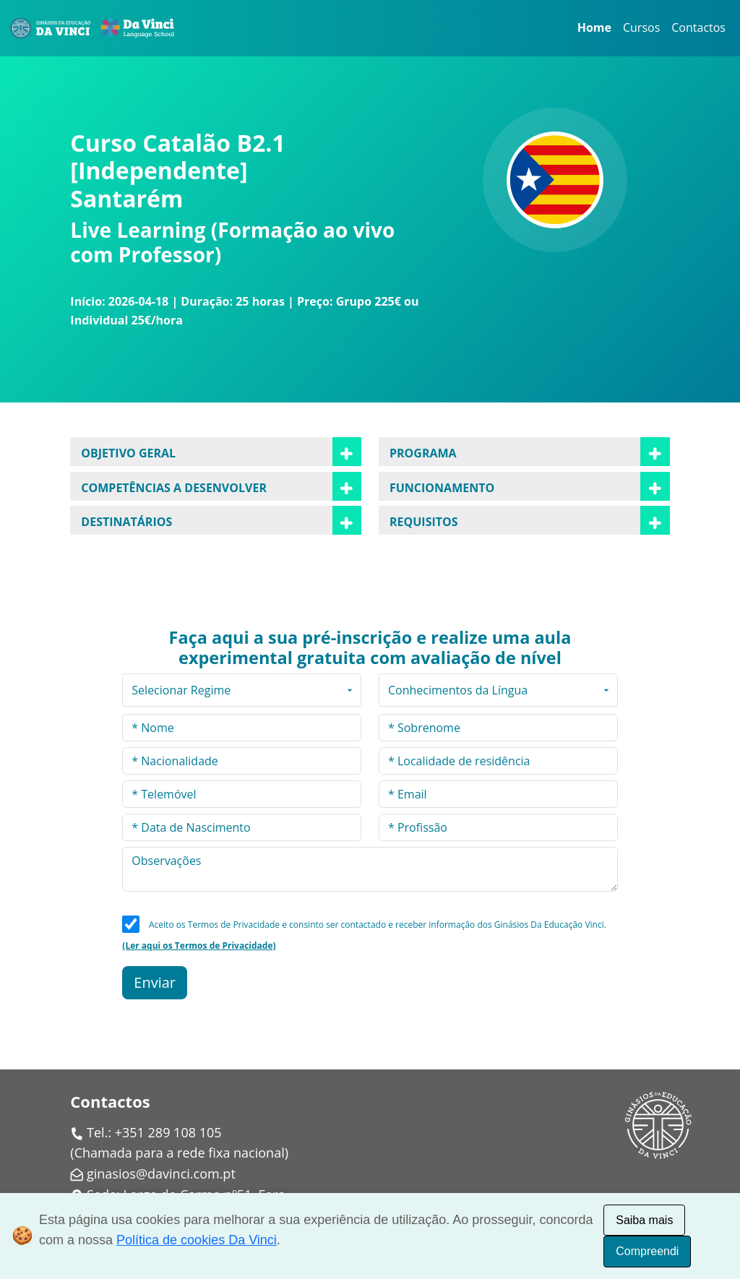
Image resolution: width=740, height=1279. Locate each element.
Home (594, 27)
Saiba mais (644, 1220)
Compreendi (647, 1251)
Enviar (155, 982)
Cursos (641, 27)
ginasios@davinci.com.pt (161, 1173)
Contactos (698, 27)
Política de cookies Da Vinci (196, 1240)
